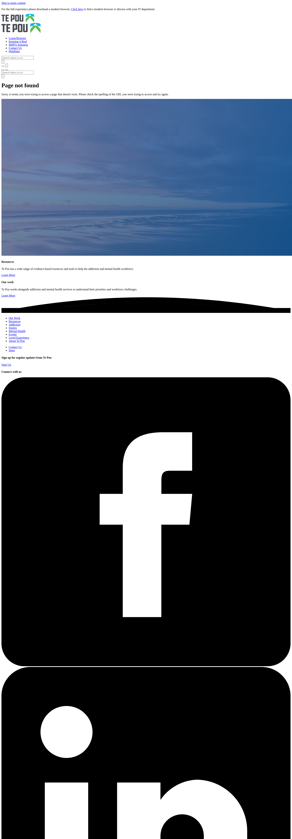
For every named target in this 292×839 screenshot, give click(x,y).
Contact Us (15, 347)
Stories (13, 327)
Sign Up (6, 364)
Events (13, 334)
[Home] (146, 24)
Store (12, 350)
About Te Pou (17, 340)
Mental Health (17, 331)
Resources (15, 321)
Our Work (14, 318)
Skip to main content (13, 3)
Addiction (14, 324)
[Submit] (2, 62)
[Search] (17, 58)
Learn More (8, 275)
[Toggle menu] (2, 69)
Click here (77, 9)
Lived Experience (19, 337)
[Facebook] (146, 665)
